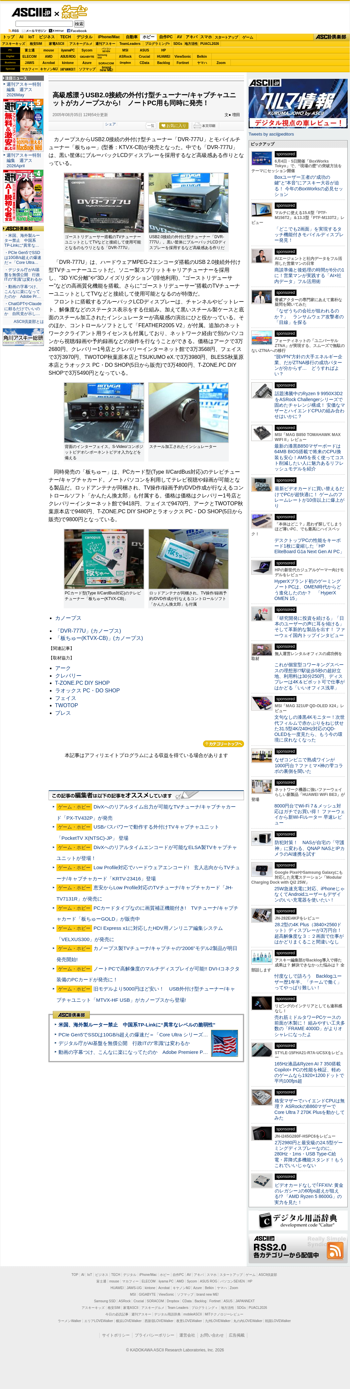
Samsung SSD (105, 1301)
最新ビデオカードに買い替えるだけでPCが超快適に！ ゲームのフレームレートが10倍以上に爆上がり (309, 497)
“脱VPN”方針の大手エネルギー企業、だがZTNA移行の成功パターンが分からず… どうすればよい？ (308, 365)
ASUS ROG (67, 56)
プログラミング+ (157, 44)
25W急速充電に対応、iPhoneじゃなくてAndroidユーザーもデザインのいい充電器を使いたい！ (309, 894)
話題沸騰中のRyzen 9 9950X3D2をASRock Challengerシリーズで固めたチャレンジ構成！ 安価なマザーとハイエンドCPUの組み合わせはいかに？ (309, 405)
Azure (87, 63)
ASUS (144, 50)
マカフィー (29, 69)
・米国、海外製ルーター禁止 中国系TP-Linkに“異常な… (22, 240)
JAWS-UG (134, 1288)
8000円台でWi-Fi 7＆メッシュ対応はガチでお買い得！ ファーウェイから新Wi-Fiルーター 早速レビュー (309, 814)
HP (163, 50)
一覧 (151, 126)
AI (21, 37)
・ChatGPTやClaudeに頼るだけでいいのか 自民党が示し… (23, 308)
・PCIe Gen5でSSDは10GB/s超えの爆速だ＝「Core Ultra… (22, 257)
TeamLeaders (130, 44)
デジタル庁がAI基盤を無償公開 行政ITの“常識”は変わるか (124, 1043)
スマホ (206, 37)
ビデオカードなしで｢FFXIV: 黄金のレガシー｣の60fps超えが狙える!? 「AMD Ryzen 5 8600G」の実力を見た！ (308, 1194)
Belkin (202, 56)
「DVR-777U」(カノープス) (88, 631)
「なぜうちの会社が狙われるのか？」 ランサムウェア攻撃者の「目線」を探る (309, 316)
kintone (68, 63)
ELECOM (29, 56)
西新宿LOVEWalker (159, 1321)
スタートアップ (226, 37)
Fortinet (183, 63)
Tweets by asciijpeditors (271, 134)
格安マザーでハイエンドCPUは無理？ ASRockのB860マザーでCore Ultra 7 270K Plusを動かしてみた (309, 1109)
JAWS (29, 63)
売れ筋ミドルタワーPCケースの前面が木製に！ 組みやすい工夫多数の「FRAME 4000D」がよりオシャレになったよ (309, 1026)
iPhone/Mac (109, 37)
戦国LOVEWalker (278, 1321)
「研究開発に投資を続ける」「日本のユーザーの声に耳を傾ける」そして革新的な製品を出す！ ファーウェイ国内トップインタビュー (309, 627)
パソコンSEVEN (106, 49)
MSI (125, 50)
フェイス (65, 698)
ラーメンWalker (69, 1321)
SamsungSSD (102, 56)
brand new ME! (207, 1294)
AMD (48, 56)
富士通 (30, 50)
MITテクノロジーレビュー (224, 1314)
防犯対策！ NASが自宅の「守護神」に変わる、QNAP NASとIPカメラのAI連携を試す (309, 848)
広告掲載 (237, 1335)
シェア (110, 124)
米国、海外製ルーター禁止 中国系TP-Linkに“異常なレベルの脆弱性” (136, 1024)
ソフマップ (87, 69)
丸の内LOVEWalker (247, 1321)
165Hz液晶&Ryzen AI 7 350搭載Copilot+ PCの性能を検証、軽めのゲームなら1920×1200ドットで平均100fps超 (309, 1072)
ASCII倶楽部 (331, 37)
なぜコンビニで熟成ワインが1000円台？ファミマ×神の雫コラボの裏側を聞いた (308, 765)
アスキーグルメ (80, 44)
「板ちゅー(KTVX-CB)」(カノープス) (99, 638)
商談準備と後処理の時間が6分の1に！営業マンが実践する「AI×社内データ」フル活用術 (309, 275)
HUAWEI (163, 56)
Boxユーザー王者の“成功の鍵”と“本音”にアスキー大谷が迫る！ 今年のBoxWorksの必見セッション (308, 185)
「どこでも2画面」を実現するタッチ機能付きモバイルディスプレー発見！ (309, 234)
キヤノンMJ (49, 69)
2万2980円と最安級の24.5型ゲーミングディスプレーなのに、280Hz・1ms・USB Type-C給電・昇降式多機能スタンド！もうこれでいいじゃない (309, 1154)
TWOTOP (66, 705)
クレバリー (68, 676)
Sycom (87, 50)
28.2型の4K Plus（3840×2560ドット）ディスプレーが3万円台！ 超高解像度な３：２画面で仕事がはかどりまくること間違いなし (309, 933)
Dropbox (125, 62)
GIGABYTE (87, 56)
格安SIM (36, 44)
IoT (31, 37)
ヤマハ (202, 63)
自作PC (166, 37)
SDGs (177, 44)
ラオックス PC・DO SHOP (87, 690)
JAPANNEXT (68, 69)
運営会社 (187, 1335)
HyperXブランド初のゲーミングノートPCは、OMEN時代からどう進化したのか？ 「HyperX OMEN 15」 (307, 590)
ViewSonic (183, 56)
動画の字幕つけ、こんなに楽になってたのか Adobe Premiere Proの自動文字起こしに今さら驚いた (170, 1052)
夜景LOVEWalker (189, 1321)
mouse (48, 50)
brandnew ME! (106, 69)
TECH (65, 37)
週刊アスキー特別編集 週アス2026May (24, 89)
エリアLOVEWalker (98, 1321)
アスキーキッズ (13, 44)
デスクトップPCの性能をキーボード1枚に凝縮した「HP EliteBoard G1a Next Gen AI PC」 (309, 546)
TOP (75, 1275)
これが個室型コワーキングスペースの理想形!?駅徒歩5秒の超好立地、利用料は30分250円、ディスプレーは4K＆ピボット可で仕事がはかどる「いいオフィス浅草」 (309, 676)
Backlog (163, 63)
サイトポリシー (116, 1335)
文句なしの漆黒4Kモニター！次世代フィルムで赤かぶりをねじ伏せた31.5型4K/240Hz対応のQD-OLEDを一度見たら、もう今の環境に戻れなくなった (309, 728)
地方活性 (191, 44)
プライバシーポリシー (154, 1335)
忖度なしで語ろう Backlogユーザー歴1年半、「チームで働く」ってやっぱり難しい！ (308, 981)
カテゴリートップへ (223, 744)
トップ (9, 37)
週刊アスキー (105, 44)
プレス (63, 713)
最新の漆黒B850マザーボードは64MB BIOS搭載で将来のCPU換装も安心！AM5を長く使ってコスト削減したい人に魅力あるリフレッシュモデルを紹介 (309, 457)
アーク (63, 668)
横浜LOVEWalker (128, 1321)
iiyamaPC (68, 50)
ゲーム (247, 37)
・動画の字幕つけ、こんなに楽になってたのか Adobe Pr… (22, 291)
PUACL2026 (209, 44)
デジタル (84, 37)
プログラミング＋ (205, 1308)
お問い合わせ (212, 1335)
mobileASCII (193, 1314)
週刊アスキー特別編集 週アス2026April (24, 160)
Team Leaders (177, 1308)
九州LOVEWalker (217, 1321)
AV (179, 37)
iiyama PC (166, 1281)
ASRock (125, 56)
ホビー (149, 37)
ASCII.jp (31, 12)
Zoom (221, 63)
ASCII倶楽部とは (29, 321)
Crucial (144, 56)
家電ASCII (56, 44)
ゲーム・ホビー (75, 12)
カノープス (68, 618)
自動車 (132, 37)
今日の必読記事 (116, 1314)
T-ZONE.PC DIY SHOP (82, 683)
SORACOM (155, 1301)
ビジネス (47, 37)
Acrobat (49, 63)
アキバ (191, 37)
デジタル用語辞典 (167, 1314)
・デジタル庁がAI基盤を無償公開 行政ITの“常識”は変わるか (23, 275)
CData (144, 63)
